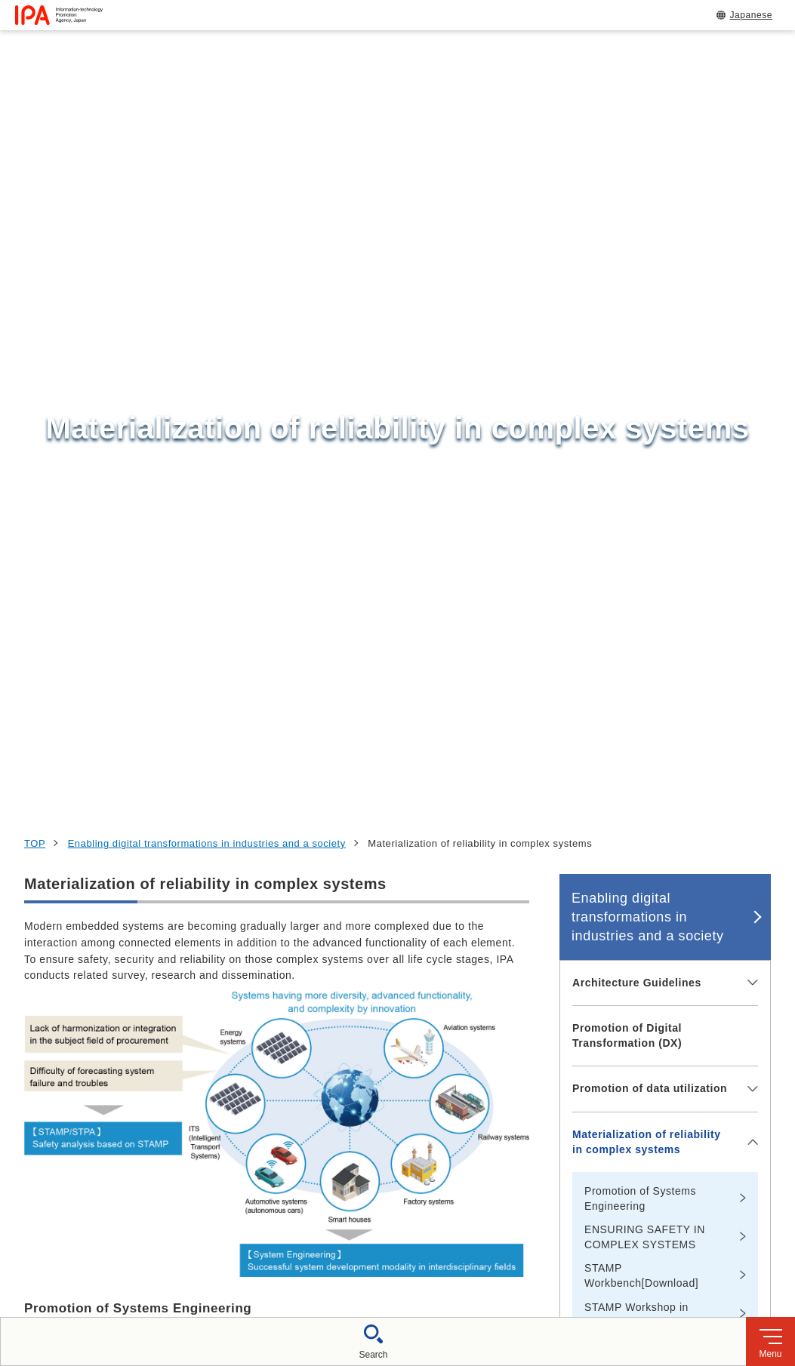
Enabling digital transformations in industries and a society (207, 145)
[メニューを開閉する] (750, 285)
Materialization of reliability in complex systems (646, 443)
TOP (34, 145)
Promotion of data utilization (649, 390)
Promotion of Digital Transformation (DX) (627, 337)
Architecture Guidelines (636, 284)
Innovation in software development (633, 788)
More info (48, 690)
